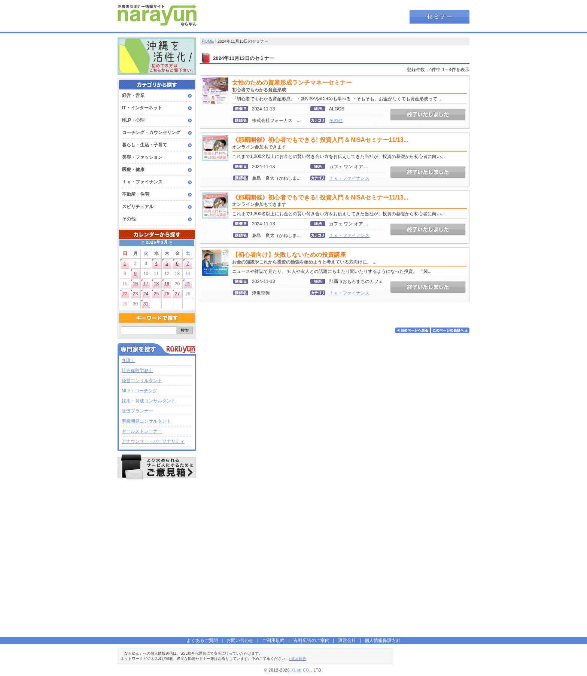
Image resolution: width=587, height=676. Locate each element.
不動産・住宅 (135, 194)
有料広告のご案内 (311, 640)
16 (135, 283)
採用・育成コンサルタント (149, 401)
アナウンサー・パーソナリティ (153, 441)
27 (177, 293)
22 (124, 293)
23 (135, 293)
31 (145, 304)
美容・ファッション (142, 157)
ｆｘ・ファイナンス (142, 182)
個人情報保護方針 (383, 640)
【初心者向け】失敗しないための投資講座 (304, 258)
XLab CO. (301, 670)
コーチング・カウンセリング (151, 132)
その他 (129, 219)
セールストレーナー (142, 431)
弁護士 (128, 360)
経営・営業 (133, 95)
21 (187, 283)
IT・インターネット (142, 107)
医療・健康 (133, 169)
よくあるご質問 (202, 640)
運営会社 (347, 640)
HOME (208, 41)
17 (145, 283)
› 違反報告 (297, 659)
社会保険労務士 (137, 370)
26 (166, 293)
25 (156, 293)
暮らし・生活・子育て (144, 144)
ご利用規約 (273, 640)
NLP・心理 (133, 120)
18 (156, 283)
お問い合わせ (239, 640)
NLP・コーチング (139, 390)
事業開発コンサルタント (146, 421)
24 (145, 293)
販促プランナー (137, 411)
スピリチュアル (137, 206)
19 (166, 283)
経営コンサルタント (142, 380)
